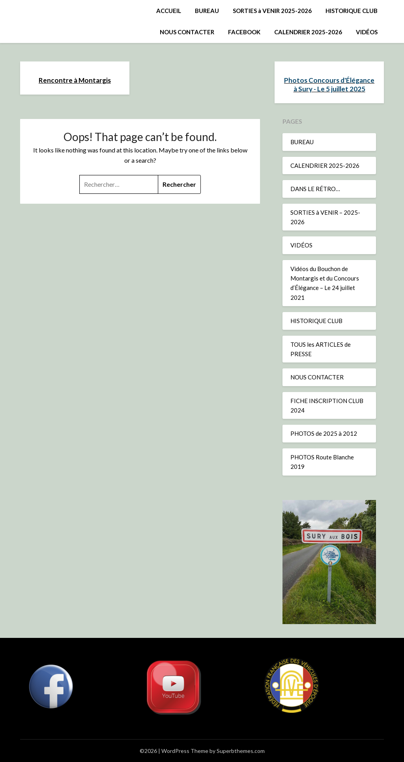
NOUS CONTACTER (187, 31)
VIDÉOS (367, 31)
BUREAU (207, 10)
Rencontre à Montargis (75, 80)
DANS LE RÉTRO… (315, 188)
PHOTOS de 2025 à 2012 (323, 433)
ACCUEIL (168, 10)
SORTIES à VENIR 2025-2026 (272, 10)
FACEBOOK (244, 31)
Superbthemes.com (241, 750)
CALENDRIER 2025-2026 (308, 31)
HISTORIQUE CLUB (351, 10)
